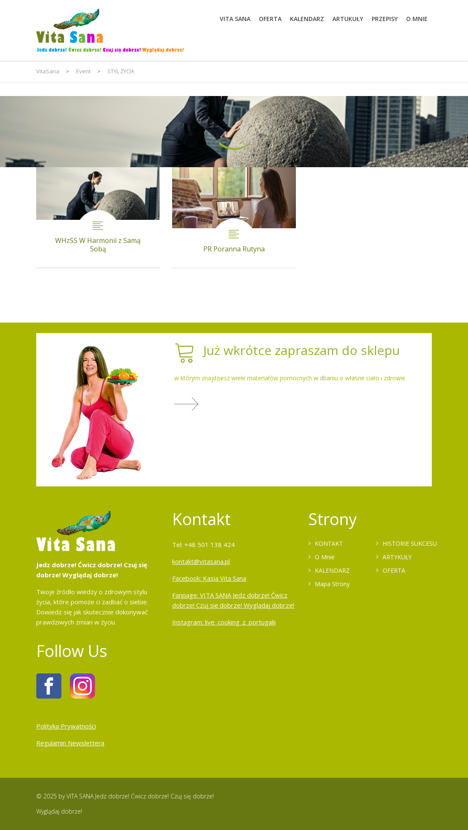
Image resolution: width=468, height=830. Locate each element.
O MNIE (417, 19)
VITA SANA (235, 19)
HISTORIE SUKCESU (410, 543)
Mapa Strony (332, 584)
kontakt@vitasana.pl (201, 561)
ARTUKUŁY (347, 19)
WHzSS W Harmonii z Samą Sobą (98, 217)
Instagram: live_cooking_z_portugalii (224, 622)
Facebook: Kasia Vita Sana (209, 578)
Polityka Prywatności (66, 726)
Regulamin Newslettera (70, 743)
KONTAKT (329, 543)
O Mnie (325, 557)
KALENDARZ (307, 19)
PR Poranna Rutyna (233, 217)
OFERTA (270, 19)
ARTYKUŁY (397, 557)
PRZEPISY (385, 19)
